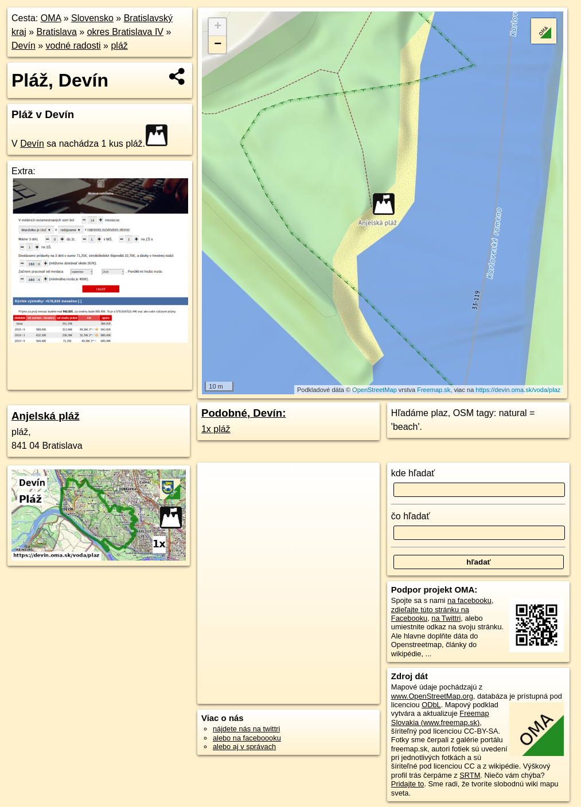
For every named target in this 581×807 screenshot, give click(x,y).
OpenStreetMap (374, 389)
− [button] (217, 44)
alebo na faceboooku (247, 738)
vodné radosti (73, 45)
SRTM (469, 775)
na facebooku (469, 600)
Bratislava (57, 32)
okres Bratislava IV (125, 32)
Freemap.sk (433, 389)
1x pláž (216, 429)
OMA (51, 18)
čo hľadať (410, 516)
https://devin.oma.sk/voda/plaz (517, 389)
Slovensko (92, 18)
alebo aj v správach (244, 746)
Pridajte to (407, 783)
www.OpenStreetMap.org (432, 696)
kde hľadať (413, 473)
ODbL (431, 704)
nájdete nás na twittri (246, 728)
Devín (23, 45)
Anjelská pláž (45, 416)
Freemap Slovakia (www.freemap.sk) (440, 717)
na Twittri (446, 618)
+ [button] (217, 27)
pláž (119, 45)
